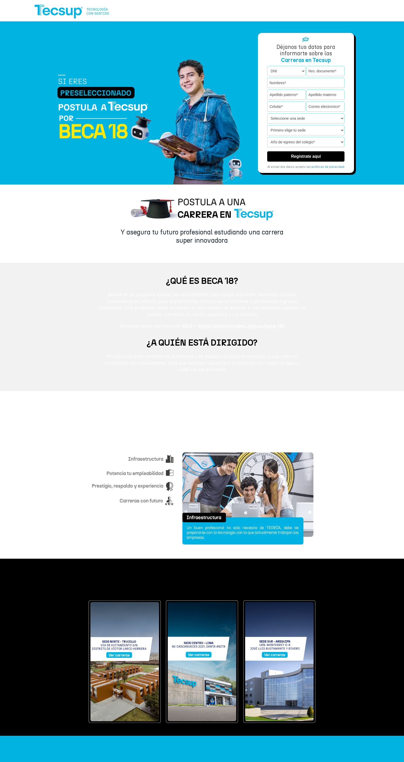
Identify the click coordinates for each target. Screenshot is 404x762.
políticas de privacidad (328, 166)
